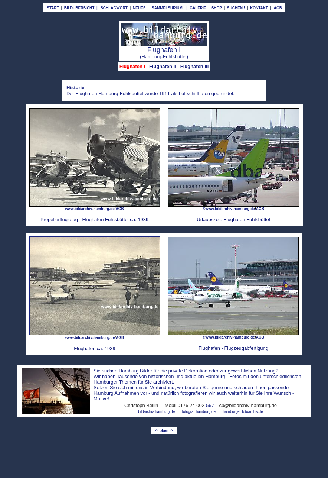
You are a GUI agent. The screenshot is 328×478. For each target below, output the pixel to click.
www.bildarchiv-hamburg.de (90, 338)
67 (211, 405)
